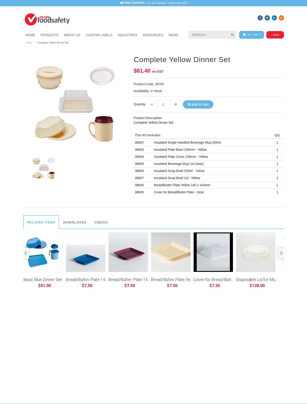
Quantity (140, 104)
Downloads (74, 222)
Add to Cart (198, 104)
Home (29, 42)
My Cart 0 (251, 34)
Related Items (41, 222)
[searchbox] (212, 35)
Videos (101, 222)
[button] (128, 35)
